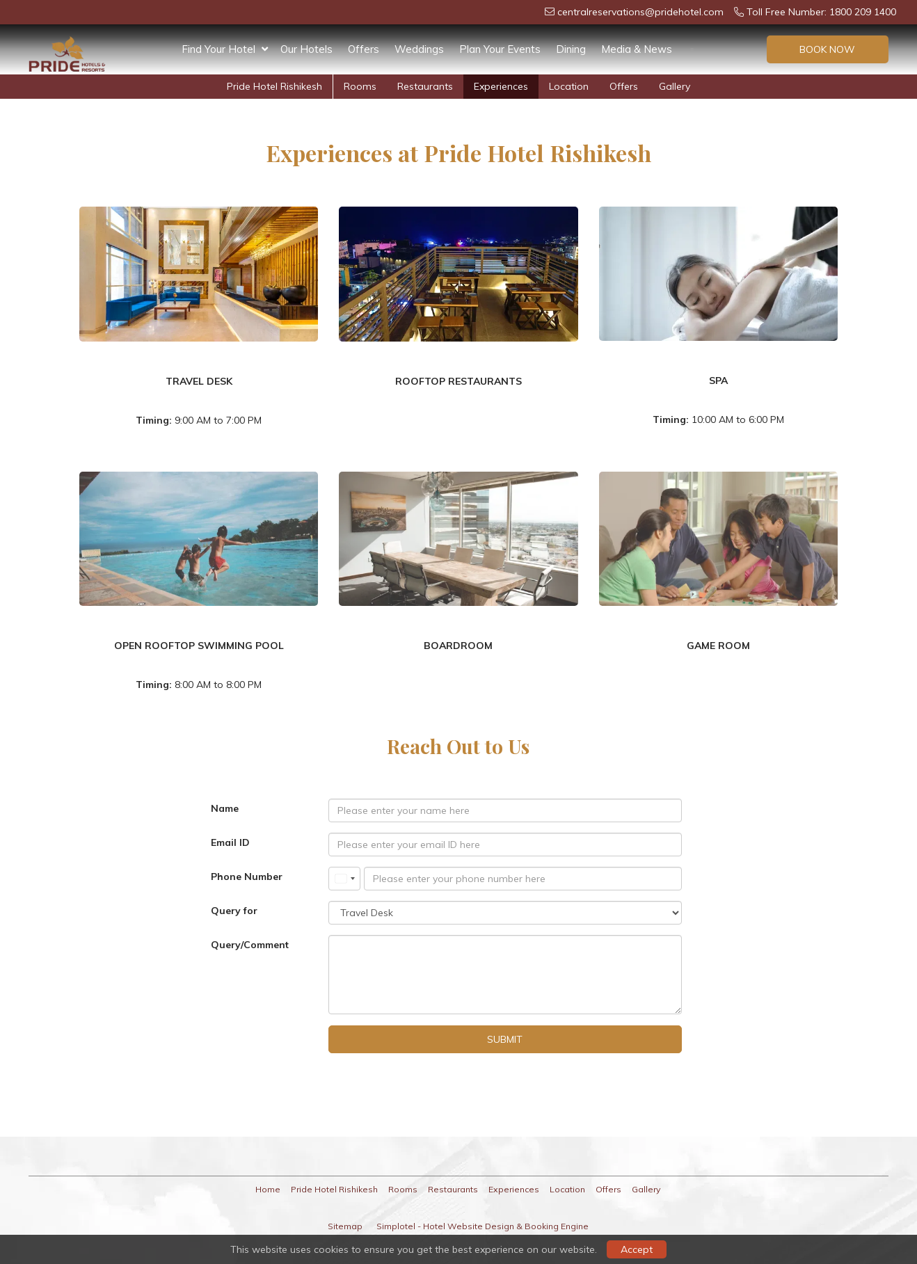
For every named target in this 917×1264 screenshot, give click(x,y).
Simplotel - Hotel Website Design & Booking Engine (482, 1226)
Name (225, 808)
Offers (363, 49)
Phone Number (246, 876)
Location (569, 86)
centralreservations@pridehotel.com (634, 12)
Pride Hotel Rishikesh (274, 86)
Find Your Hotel (225, 49)
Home (267, 1189)
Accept (637, 1249)
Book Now (827, 49)
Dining (571, 49)
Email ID (230, 842)
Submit (505, 1039)
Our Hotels (306, 49)
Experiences (501, 86)
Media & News (636, 49)
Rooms (360, 86)
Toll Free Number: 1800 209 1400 (815, 12)
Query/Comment (250, 944)
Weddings (419, 49)
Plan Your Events (500, 49)
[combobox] (344, 878)
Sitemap (345, 1226)
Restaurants (425, 86)
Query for (234, 910)
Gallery (674, 86)
